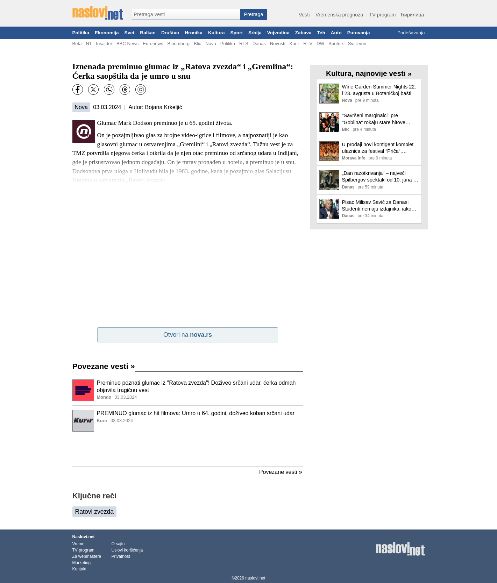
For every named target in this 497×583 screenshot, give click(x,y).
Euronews (153, 43)
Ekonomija (107, 32)
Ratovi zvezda (94, 511)
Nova (210, 43)
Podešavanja (411, 32)
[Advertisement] (187, 451)
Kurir (294, 43)
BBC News (127, 43)
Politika (80, 32)
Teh (321, 32)
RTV (307, 43)
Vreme (78, 543)
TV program (382, 14)
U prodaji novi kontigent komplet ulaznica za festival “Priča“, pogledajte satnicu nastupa (378, 148)
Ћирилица (412, 14)
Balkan (148, 32)
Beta (77, 43)
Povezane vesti (103, 366)
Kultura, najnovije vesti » (369, 73)
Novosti (277, 43)
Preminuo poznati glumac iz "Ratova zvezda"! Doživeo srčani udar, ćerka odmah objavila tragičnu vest (196, 386)
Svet (130, 32)
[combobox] (186, 14)
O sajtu (118, 543)
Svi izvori (357, 43)
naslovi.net (255, 578)
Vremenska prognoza (339, 14)
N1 (89, 43)
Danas (259, 43)
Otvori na (187, 334)
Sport (236, 32)
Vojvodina (278, 32)
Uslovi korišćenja (127, 550)
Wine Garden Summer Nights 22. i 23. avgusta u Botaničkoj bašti (379, 90)
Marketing (81, 562)
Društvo (170, 32)
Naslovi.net (83, 536)
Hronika (194, 32)
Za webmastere (86, 556)
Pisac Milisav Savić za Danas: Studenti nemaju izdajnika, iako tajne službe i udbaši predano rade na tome (376, 205)
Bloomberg (179, 43)
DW (320, 43)
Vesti (304, 14)
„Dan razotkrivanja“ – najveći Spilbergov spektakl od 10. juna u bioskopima (379, 176)
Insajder (104, 43)
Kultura (216, 32)
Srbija (255, 32)
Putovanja (358, 32)
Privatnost (121, 556)
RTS (243, 43)
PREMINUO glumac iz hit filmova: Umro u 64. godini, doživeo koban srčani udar (196, 413)
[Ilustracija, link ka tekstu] (83, 391)
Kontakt (79, 569)
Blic (197, 43)
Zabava (303, 32)
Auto (336, 32)
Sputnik (336, 43)
